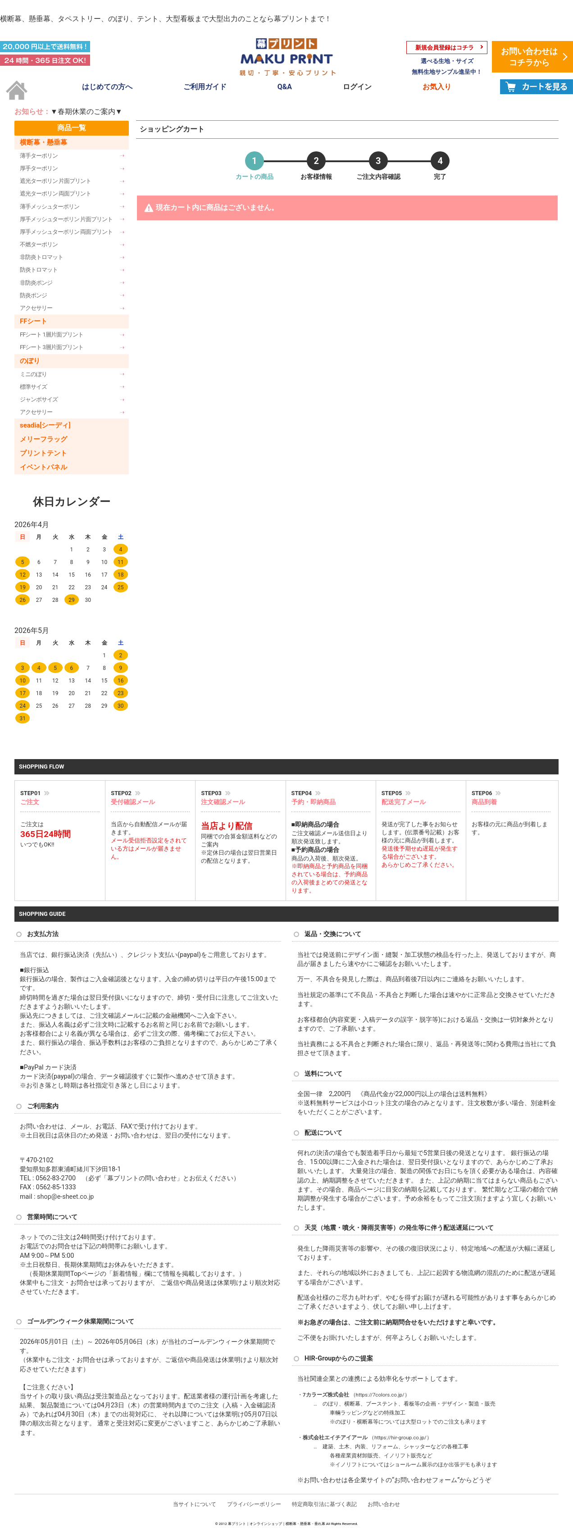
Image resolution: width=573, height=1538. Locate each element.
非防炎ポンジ (36, 282)
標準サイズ (33, 386)
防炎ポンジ (33, 295)
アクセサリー (36, 308)
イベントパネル (43, 467)
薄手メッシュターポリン (49, 206)
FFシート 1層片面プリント (51, 334)
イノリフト (397, 1455)
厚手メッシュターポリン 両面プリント (66, 231)
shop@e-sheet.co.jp (65, 1197)
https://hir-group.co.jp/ (400, 1437)
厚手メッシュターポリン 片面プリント (66, 219)
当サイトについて (194, 1504)
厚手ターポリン (39, 168)
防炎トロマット (39, 269)
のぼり (30, 361)
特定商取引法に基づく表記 (324, 1504)
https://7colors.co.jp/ (380, 1395)
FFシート (33, 321)
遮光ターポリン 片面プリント (55, 180)
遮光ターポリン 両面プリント (55, 193)
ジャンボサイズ (39, 399)
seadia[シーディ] (45, 425)
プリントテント (43, 453)
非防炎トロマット (41, 257)
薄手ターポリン (39, 155)
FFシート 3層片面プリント (51, 347)
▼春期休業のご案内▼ (86, 111)
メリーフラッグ (43, 439)
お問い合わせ (384, 1504)
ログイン (357, 86)
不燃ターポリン (39, 244)
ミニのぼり (33, 374)
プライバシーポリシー (254, 1504)
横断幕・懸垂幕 (43, 142)
